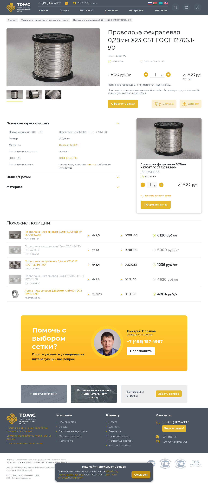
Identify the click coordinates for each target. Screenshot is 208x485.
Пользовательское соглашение (24, 443)
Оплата (113, 422)
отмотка (91, 164)
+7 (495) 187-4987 (49, 3)
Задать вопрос (168, 393)
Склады (63, 426)
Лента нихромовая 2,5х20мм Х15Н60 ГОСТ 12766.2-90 (53, 292)
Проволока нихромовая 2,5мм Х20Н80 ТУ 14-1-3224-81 (53, 233)
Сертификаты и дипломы (73, 431)
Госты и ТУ (87, 10)
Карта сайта (66, 440)
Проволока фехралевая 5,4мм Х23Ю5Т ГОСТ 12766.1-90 (51, 263)
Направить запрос (119, 436)
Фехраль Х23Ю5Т (69, 145)
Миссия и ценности (70, 436)
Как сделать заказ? (120, 445)
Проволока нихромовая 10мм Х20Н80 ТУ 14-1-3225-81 (53, 248)
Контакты (161, 10)
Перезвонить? (174, 428)
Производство (67, 422)
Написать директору (121, 440)
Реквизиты (115, 431)
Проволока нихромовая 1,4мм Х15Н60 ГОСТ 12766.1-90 (54, 277)
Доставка (114, 426)
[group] (53, 57)
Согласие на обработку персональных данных (28, 437)
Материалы (136, 10)
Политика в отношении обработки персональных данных (26, 430)
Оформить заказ (123, 103)
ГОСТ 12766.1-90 (68, 158)
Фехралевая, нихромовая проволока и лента (44, 20)
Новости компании (43, 393)
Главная (12, 20)
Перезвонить (141, 351)
